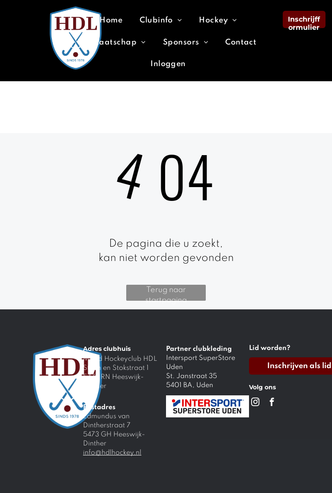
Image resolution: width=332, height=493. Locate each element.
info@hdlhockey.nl (112, 452)
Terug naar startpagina (166, 293)
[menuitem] (111, 20)
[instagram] (255, 403)
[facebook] (271, 403)
